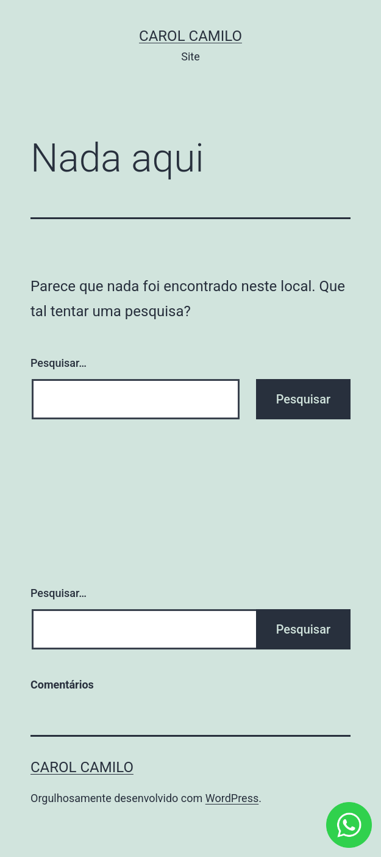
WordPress (231, 798)
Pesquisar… (58, 362)
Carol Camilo (190, 36)
